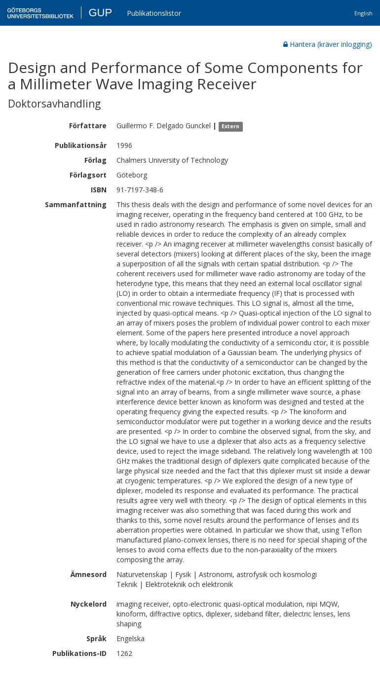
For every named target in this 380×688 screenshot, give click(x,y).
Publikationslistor (154, 13)
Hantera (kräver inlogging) (327, 44)
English (363, 13)
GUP (100, 12)
